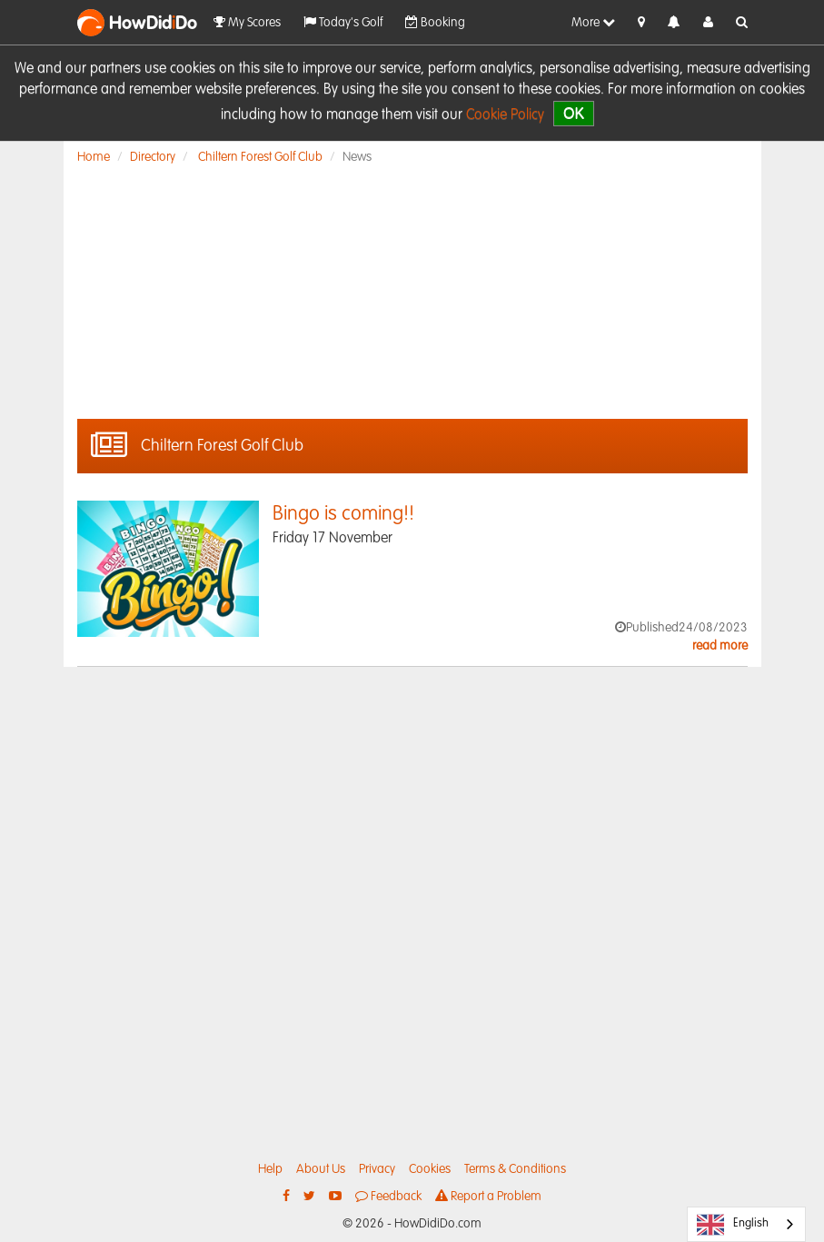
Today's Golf (342, 22)
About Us (320, 1169)
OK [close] (573, 113)
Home (93, 157)
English (733, 1225)
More (593, 22)
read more (720, 646)
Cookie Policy (505, 115)
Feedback (388, 1196)
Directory (152, 157)
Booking (435, 22)
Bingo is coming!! (343, 514)
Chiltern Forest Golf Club (260, 157)
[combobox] (746, 1224)
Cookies (430, 1169)
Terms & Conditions (515, 1169)
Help (270, 1169)
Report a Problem (488, 1196)
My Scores (247, 22)
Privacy (377, 1169)
